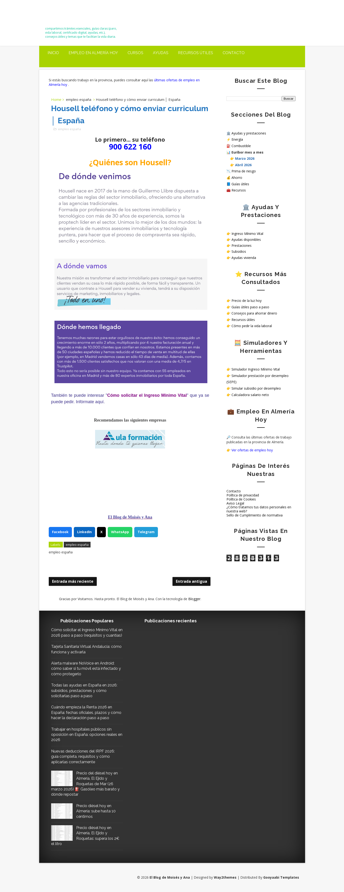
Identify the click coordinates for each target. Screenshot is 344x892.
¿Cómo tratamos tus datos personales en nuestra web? (258, 509)
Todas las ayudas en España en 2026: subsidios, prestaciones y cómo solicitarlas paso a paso (84, 690)
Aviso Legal (235, 503)
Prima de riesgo (243, 171)
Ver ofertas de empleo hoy (252, 450)
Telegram (146, 532)
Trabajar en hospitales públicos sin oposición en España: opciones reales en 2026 (86, 734)
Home (56, 99)
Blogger (194, 599)
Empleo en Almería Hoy (93, 53)
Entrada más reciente (72, 581)
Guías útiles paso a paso (250, 307)
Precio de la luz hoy (246, 300)
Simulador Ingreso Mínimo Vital (255, 369)
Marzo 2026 (244, 158)
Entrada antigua (191, 581)
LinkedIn (84, 532)
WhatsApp (120, 532)
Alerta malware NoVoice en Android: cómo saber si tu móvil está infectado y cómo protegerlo (86, 668)
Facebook (60, 532)
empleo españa (78, 99)
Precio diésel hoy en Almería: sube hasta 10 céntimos (96, 811)
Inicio (53, 53)
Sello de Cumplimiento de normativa (254, 515)
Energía (237, 139)
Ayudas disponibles (246, 239)
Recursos (238, 190)
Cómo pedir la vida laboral (251, 326)
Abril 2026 (243, 165)
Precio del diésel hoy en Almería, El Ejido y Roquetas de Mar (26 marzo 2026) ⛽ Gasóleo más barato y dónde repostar (85, 784)
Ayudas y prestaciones (248, 133)
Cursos (135, 53)
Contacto (234, 53)
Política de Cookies (241, 499)
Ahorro (236, 177)
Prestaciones (241, 245)
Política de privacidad (242, 495)
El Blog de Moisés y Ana (71, 15)
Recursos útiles (195, 53)
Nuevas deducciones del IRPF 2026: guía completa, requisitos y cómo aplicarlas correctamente (83, 756)
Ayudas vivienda (243, 257)
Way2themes (225, 877)
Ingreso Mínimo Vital (247, 233)
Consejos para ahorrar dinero (254, 313)
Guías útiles (240, 184)
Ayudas (160, 53)
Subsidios (238, 251)
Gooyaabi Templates (281, 877)
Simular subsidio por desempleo (256, 388)
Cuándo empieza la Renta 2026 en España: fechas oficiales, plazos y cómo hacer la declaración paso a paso (86, 712)
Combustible (241, 146)
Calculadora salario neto (250, 394)
